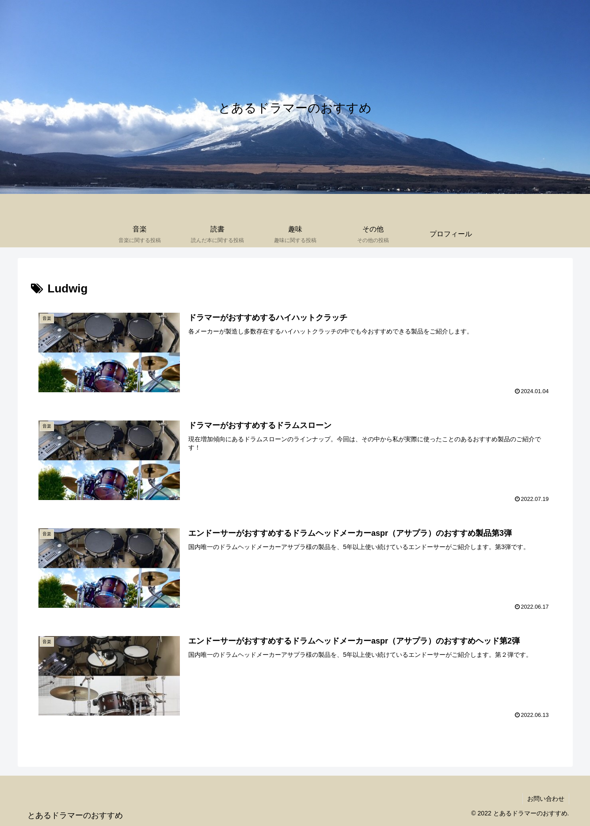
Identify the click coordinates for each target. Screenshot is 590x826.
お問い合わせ (545, 798)
